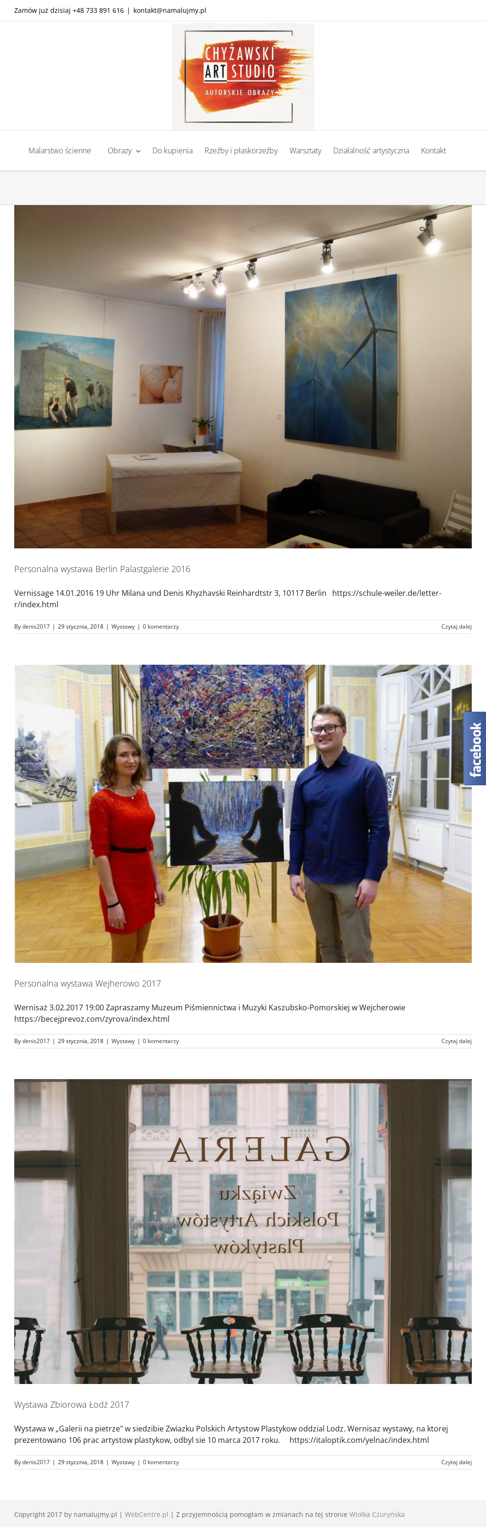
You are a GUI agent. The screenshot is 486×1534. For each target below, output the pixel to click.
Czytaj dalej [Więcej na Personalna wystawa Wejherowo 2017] (456, 1041)
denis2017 (36, 626)
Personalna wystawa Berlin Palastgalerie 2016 (102, 568)
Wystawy (123, 626)
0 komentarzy (161, 626)
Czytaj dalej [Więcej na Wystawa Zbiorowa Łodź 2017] (456, 1462)
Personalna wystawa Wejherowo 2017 (87, 983)
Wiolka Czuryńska (377, 1514)
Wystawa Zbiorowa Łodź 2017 (71, 1404)
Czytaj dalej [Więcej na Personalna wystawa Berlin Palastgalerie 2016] (456, 626)
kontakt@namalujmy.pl (169, 10)
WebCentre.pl (146, 1514)
